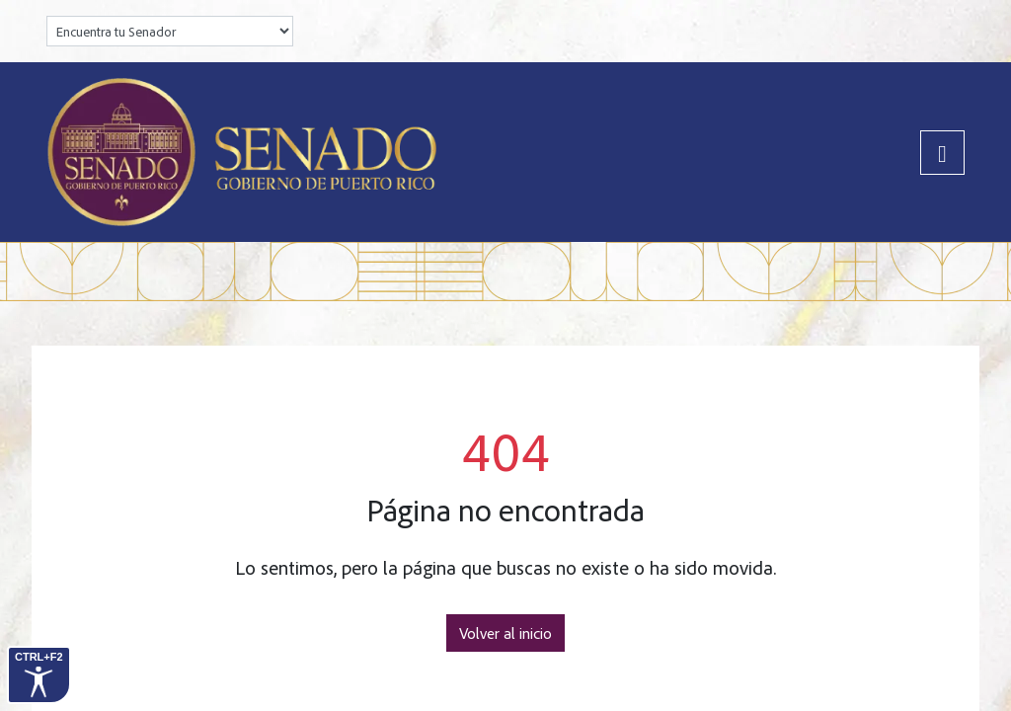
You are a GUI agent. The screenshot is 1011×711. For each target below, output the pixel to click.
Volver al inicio (505, 633)
